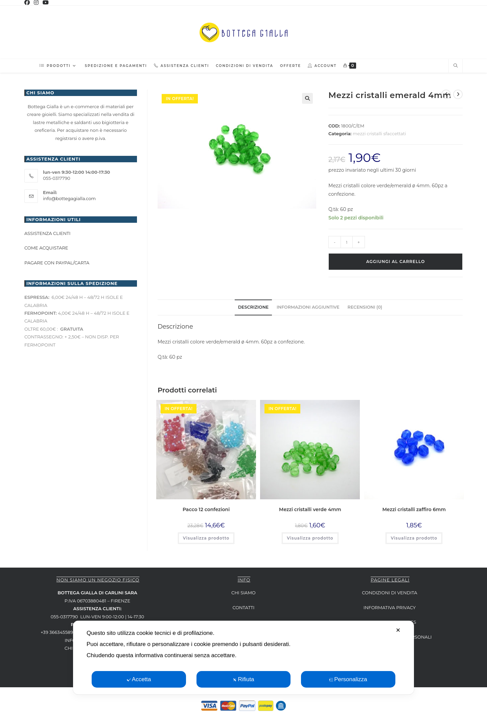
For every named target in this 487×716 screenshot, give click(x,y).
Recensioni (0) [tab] (364, 307)
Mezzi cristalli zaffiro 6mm (414, 509)
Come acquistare (46, 247)
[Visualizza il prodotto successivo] (458, 94)
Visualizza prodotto (206, 538)
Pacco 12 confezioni (206, 509)
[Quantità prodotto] (347, 242)
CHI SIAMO (243, 592)
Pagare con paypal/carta (57, 262)
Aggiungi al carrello (395, 261)
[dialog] (243, 657)
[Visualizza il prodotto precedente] (446, 94)
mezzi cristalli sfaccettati (379, 133)
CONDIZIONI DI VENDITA (389, 592)
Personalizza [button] (348, 679)
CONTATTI (243, 607)
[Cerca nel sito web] (455, 66)
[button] (307, 98)
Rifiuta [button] (243, 679)
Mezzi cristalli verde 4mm (310, 509)
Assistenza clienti (47, 233)
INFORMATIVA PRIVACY (390, 607)
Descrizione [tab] (253, 307)
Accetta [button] (139, 679)
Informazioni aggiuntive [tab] (308, 307)
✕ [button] (398, 630)
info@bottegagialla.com (69, 198)
